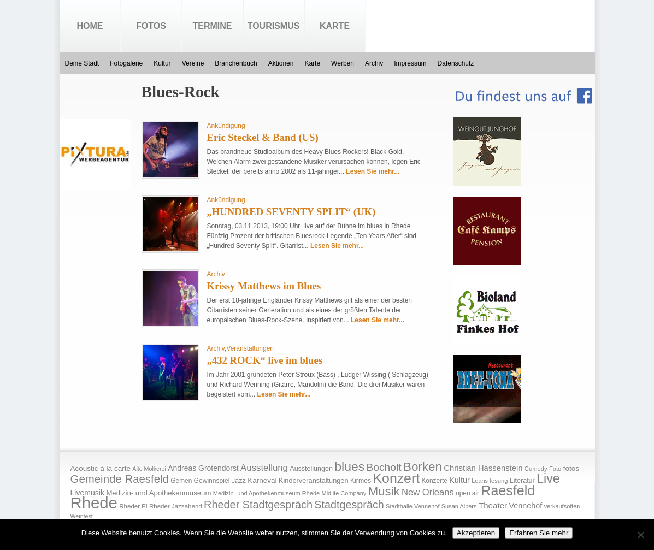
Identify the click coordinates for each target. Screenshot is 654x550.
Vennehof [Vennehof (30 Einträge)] (525, 505)
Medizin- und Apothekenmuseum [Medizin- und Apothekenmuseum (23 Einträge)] (158, 493)
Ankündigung (226, 125)
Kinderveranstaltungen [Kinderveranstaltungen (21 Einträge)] (314, 480)
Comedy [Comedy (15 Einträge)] (536, 468)
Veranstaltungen (250, 348)
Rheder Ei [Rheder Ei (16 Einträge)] (133, 506)
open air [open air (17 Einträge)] (467, 493)
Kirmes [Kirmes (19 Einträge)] (360, 480)
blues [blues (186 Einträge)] (349, 466)
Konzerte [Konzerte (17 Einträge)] (434, 480)
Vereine (193, 63)
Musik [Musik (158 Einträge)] (384, 491)
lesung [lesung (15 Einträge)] (499, 480)
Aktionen (281, 63)
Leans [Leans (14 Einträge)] (480, 480)
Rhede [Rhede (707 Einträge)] (93, 503)
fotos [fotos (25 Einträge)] (571, 468)
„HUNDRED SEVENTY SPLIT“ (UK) (291, 211)
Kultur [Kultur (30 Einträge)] (459, 480)
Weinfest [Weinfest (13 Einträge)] (81, 516)
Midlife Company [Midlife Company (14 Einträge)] (344, 493)
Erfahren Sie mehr (538, 533)
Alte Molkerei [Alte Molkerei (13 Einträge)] (149, 468)
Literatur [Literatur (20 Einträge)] (522, 480)
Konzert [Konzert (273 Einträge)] (396, 478)
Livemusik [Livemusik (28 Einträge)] (87, 492)
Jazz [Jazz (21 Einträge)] (239, 480)
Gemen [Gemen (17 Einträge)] (181, 480)
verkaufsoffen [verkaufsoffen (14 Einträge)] (562, 506)
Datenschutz (456, 63)
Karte (335, 26)
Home (90, 26)
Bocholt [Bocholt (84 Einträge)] (383, 467)
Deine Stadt (82, 63)
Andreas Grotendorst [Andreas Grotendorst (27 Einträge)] (203, 468)
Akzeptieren (476, 533)
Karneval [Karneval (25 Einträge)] (262, 480)
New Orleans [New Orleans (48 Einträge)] (428, 492)
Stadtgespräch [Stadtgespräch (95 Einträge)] (349, 505)
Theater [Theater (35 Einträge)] (493, 505)
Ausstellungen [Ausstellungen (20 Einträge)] (311, 468)
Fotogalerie (126, 63)
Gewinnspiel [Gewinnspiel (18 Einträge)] (212, 480)
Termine (212, 26)
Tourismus (274, 26)
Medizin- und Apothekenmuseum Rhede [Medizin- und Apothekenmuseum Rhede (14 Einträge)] (266, 493)
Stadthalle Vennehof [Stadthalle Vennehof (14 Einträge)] (412, 506)
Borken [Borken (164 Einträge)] (422, 467)
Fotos (151, 26)
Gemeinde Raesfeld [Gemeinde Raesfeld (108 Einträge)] (119, 479)
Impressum (410, 63)
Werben (342, 63)
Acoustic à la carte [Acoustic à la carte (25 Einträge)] (100, 468)
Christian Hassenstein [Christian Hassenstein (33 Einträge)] (483, 468)
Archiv (374, 63)
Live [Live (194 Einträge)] (548, 478)
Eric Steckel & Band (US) (263, 137)
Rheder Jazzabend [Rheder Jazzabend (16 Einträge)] (175, 506)
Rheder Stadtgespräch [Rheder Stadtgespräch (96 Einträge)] (258, 505)
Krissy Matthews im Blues (264, 286)
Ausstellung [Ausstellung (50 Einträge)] (264, 468)
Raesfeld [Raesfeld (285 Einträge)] (508, 490)
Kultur (162, 63)
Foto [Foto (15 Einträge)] (555, 468)
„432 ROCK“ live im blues (264, 360)
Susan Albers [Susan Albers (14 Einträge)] (459, 506)
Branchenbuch (236, 63)
